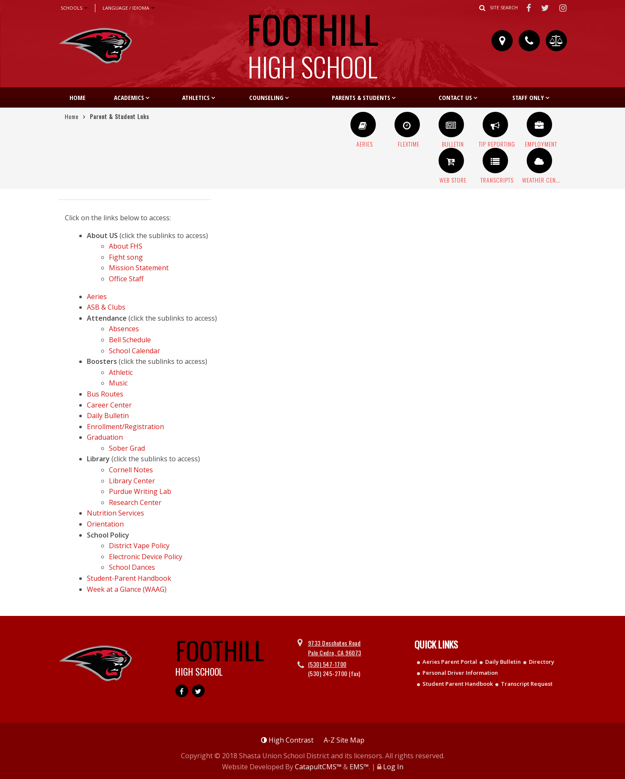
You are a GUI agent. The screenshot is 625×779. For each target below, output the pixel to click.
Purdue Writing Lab (140, 491)
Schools (74, 8)
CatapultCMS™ (318, 766)
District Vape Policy (139, 545)
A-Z (344, 740)
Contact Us (455, 97)
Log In (393, 766)
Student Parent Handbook (457, 684)
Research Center (135, 502)
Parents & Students (361, 97)
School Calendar (134, 350)
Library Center (132, 480)
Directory (541, 661)
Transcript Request (527, 684)
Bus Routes (105, 394)
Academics (129, 97)
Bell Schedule (130, 339)
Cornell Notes (131, 469)
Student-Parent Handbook (129, 578)
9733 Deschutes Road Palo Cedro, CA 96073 (334, 647)
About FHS (125, 246)
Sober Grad (127, 448)
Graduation (105, 437)
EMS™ (359, 766)
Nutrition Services (115, 513)
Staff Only (528, 97)
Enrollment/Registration (125, 426)
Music (118, 383)
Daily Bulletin (108, 415)
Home (77, 97)
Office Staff (126, 278)
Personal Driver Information (460, 672)
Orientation (105, 524)
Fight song (126, 257)
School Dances (132, 567)
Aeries (97, 296)
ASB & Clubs (106, 307)
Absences (124, 328)
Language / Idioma (128, 8)
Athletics (196, 97)
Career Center (109, 405)
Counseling (266, 97)
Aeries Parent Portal (449, 661)
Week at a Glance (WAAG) (127, 589)
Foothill (312, 40)
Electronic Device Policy (145, 556)
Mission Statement (139, 267)
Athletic (121, 372)
